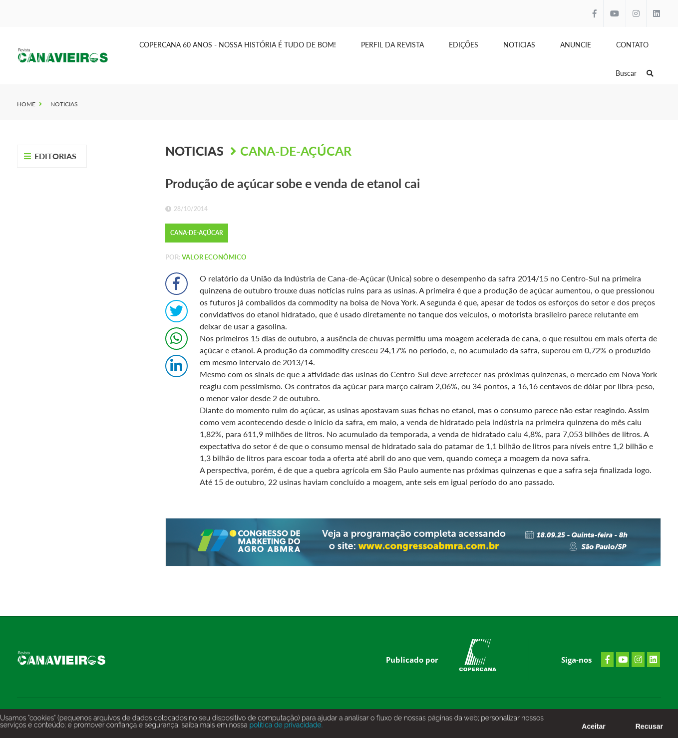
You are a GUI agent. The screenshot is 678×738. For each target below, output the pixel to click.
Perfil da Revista (392, 44)
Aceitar (593, 730)
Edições (463, 44)
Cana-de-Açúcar (295, 150)
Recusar (649, 730)
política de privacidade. (285, 728)
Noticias (519, 44)
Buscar (635, 73)
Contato (632, 44)
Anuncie (575, 44)
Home (26, 104)
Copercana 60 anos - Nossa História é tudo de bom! (237, 44)
